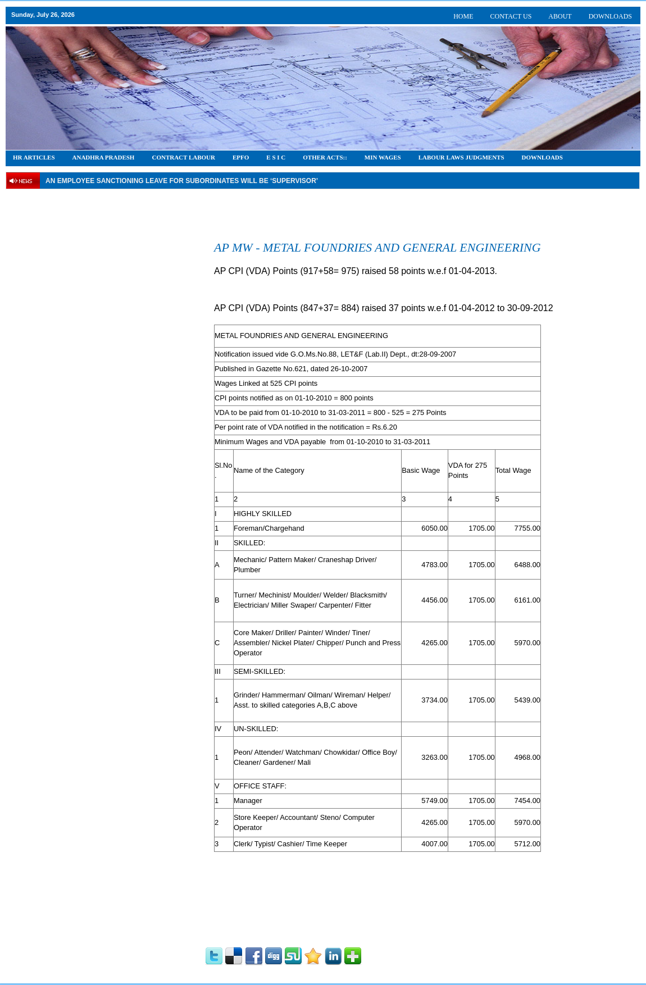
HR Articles (34, 157)
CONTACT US (511, 16)
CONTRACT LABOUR (183, 157)
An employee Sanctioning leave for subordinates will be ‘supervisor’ (182, 181)
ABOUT (559, 16)
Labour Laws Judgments (461, 157)
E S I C (275, 157)
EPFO (241, 157)
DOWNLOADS (610, 16)
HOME (463, 16)
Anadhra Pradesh (103, 157)
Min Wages (383, 157)
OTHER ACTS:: (325, 157)
